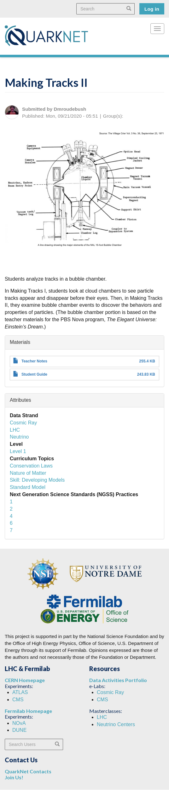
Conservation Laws (31, 465)
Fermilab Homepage (28, 711)
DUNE (19, 730)
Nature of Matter (28, 473)
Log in (151, 9)
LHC (15, 430)
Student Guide (34, 374)
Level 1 (18, 451)
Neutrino (19, 437)
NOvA (19, 723)
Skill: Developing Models (37, 480)
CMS (18, 699)
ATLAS (20, 692)
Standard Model (27, 487)
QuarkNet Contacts (28, 771)
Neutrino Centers (116, 724)
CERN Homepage (25, 680)
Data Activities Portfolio (118, 680)
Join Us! (14, 777)
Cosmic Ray (23, 422)
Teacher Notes (34, 361)
